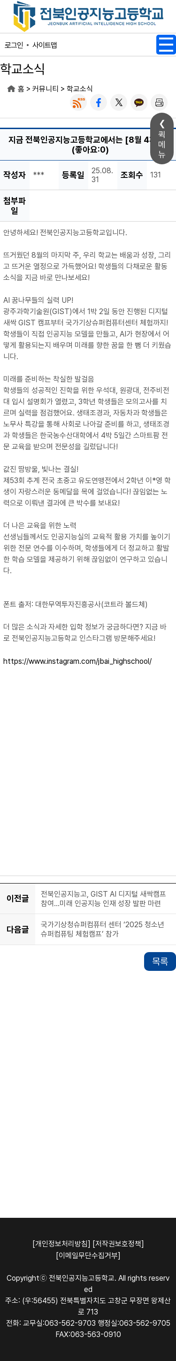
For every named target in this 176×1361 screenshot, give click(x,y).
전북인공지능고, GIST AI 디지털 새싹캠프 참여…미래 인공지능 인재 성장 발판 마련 (103, 899)
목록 (160, 961)
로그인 (14, 45)
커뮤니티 (45, 89)
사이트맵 (44, 45)
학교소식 (80, 89)
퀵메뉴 (162, 144)
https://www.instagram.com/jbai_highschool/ (77, 661)
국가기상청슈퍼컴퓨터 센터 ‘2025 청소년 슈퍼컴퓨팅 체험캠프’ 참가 (102, 929)
